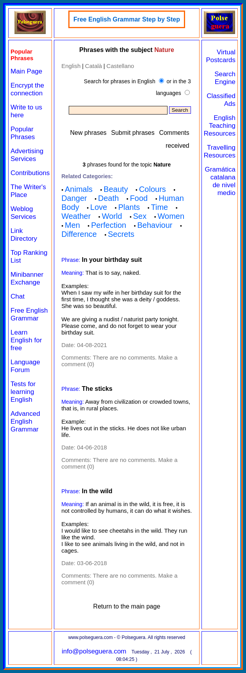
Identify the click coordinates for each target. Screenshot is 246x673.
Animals (79, 189)
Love (98, 207)
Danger (74, 198)
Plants (129, 207)
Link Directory (24, 234)
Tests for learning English (23, 391)
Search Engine (224, 78)
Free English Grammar (29, 314)
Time (159, 207)
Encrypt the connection (27, 89)
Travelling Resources (219, 151)
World (112, 216)
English (70, 66)
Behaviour (154, 225)
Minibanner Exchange (27, 278)
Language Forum (25, 366)
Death (108, 198)
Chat (18, 296)
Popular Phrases (23, 133)
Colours (152, 189)
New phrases (88, 132)
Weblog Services (23, 212)
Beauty (115, 189)
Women (171, 216)
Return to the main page (126, 606)
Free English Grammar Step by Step (126, 19)
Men (72, 225)
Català (93, 66)
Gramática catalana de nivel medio (220, 181)
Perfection (108, 225)
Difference (79, 234)
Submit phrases (133, 132)
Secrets (121, 234)
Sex (139, 216)
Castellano (120, 66)
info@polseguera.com (94, 651)
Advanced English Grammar (25, 421)
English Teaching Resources (219, 125)
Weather (76, 216)
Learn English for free (26, 340)
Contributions (30, 173)
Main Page (26, 71)
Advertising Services (27, 155)
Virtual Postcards (220, 56)
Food (139, 198)
